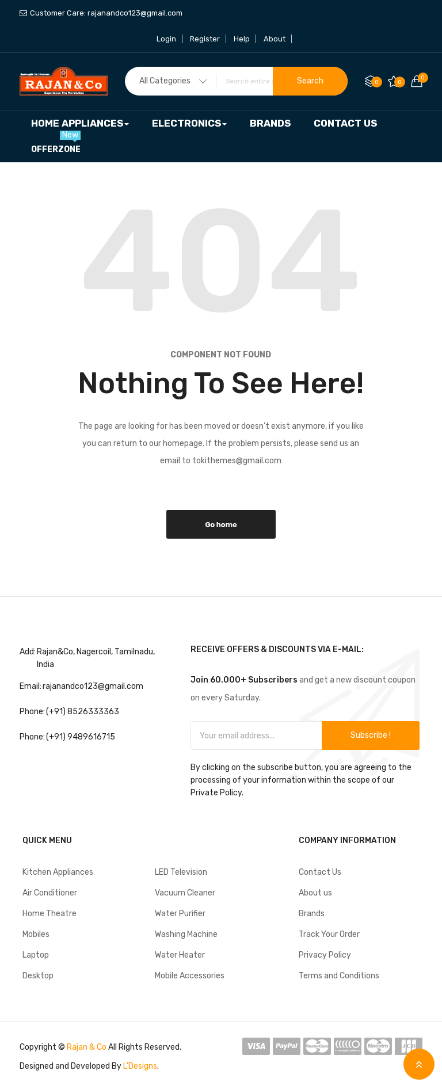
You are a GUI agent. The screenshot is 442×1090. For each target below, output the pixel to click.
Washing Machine (186, 934)
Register (205, 39)
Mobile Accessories (189, 976)
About (274, 39)
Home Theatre (49, 914)
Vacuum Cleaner (185, 893)
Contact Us (320, 872)
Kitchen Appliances (57, 872)
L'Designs (140, 1066)
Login (166, 39)
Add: (28, 652)
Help (242, 39)
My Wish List (399, 82)
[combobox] (236, 81)
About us (315, 893)
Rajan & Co (86, 1047)
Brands (312, 914)
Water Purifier (180, 914)
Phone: (32, 711)
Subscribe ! (370, 735)
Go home (221, 524)
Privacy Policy (325, 955)
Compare (376, 82)
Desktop (38, 976)
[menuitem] (80, 123)
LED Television (181, 872)
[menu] (221, 136)
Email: (30, 686)
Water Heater (180, 955)
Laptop (35, 955)
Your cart (420, 78)
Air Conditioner (49, 893)
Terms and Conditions (339, 976)
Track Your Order (329, 934)
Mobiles (35, 934)
